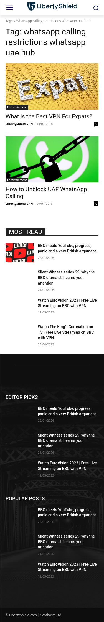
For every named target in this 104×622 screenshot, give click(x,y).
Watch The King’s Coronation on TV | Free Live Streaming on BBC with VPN (66, 332)
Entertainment (17, 107)
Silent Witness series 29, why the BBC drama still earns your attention (66, 277)
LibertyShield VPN (19, 124)
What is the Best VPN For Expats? (49, 116)
